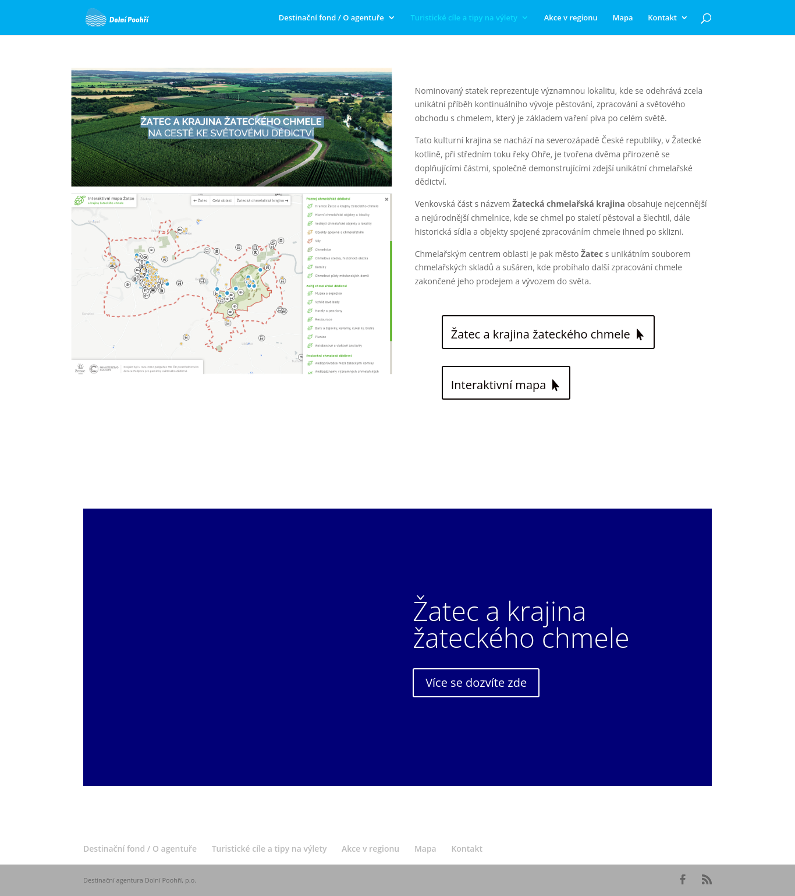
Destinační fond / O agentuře (331, 18)
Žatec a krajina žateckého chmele (540, 334)
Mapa (622, 18)
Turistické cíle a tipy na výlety (463, 18)
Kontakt (662, 18)
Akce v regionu (571, 18)
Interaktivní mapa (498, 385)
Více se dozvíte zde (476, 682)
